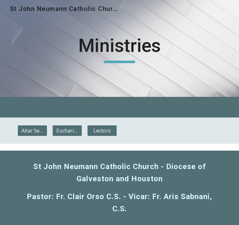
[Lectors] (101, 130)
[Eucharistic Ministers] (67, 130)
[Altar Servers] (32, 130)
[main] (119, 48)
